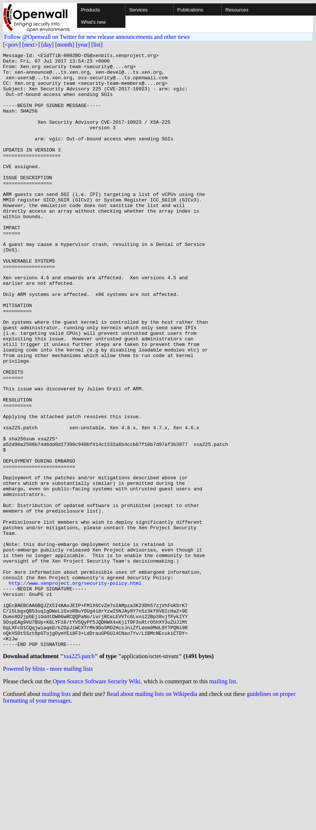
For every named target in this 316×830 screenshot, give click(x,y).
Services (138, 10)
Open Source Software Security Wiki (96, 801)
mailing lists (56, 814)
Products (90, 10)
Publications (190, 10)
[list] (96, 44)
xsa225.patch (79, 776)
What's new (93, 22)
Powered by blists (24, 789)
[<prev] (12, 44)
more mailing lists (71, 789)
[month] (64, 44)
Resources (236, 10)
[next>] (31, 44)
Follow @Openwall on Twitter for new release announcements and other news (97, 37)
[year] (83, 44)
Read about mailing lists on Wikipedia (152, 814)
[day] (47, 44)
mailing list (222, 801)
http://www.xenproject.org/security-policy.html (75, 689)
